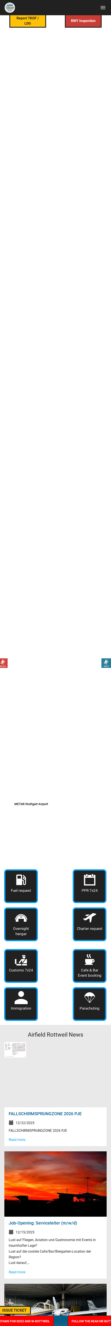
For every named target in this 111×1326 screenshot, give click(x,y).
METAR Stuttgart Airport (31, 804)
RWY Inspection (83, 21)
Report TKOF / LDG (28, 20)
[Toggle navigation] (103, 7)
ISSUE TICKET (21, 1310)
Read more (17, 1140)
